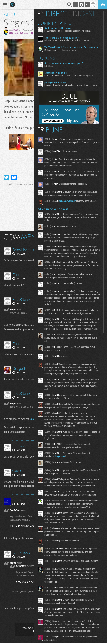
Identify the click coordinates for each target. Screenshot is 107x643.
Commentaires (54, 23)
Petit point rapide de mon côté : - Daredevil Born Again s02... (70, 75)
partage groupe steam (55, 82)
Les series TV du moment (56, 72)
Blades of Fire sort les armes (57, 28)
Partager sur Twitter (6, 177)
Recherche (69, 4)
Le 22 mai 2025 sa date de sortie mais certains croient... (68, 31)
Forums (47, 58)
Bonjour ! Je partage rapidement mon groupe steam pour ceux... (71, 85)
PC (5, 184)
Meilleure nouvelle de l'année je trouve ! (60, 50)
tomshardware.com (67, 200)
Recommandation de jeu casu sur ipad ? (63, 63)
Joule (15, 29)
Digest (84, 13)
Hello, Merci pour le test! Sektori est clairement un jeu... (67, 40)
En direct (52, 13)
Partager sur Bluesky (14, 177)
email (16, 33)
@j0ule (26, 33)
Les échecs (48, 66)
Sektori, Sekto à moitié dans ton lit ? (61, 37)
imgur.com (60, 456)
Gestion (11, 184)
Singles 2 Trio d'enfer (25, 184)
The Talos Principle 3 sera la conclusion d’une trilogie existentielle (72, 47)
